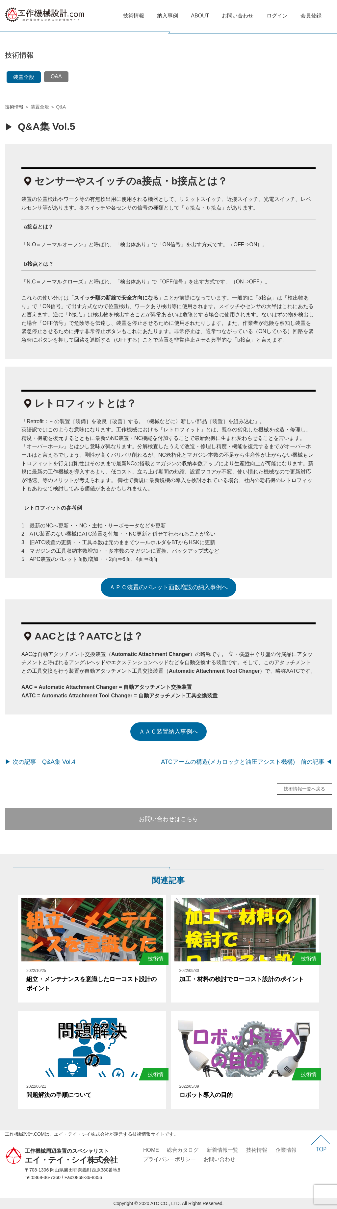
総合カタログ (182, 1150)
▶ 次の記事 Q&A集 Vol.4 (40, 762)
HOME (151, 1150)
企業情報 (286, 1150)
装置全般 (23, 77)
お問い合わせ (237, 15)
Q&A (56, 76)
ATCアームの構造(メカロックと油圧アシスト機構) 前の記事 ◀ (246, 762)
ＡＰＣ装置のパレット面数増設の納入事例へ (168, 587)
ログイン (277, 15)
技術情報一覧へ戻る (304, 788)
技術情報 (133, 15)
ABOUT (200, 15)
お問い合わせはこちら (168, 819)
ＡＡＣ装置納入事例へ (168, 731)
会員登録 (311, 15)
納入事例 (167, 15)
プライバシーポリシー (169, 1159)
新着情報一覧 (222, 1150)
